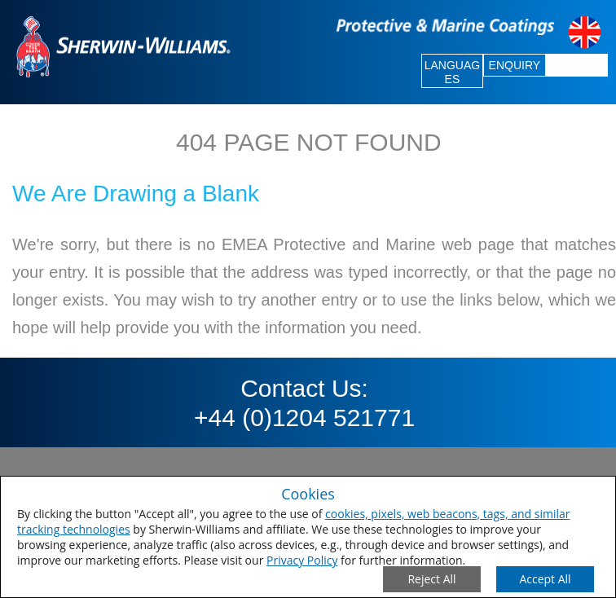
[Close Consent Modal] (432, 579)
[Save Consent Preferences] (545, 579)
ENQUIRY (515, 65)
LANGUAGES (452, 72)
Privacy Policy (301, 560)
